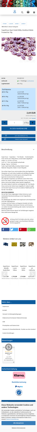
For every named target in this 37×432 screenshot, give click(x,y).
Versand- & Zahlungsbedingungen (11, 314)
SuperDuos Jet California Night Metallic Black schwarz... (32, 268)
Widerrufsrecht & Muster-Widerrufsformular (14, 318)
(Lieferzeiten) (30, 81)
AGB (3, 321)
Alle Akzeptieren (18, 423)
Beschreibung (6, 149)
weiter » (17, 23)
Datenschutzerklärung (12, 419)
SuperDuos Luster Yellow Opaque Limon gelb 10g (14, 268)
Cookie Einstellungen (8, 333)
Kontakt (4, 310)
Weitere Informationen (18, 428)
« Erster (4, 23)
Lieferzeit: (4, 81)
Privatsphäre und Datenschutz (10, 325)
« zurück (10, 23)
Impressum (5, 306)
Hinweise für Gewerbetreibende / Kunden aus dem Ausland (18, 329)
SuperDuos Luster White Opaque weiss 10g (23, 268)
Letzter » (23, 23)
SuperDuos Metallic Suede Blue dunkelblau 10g (6, 268)
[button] (5, 229)
